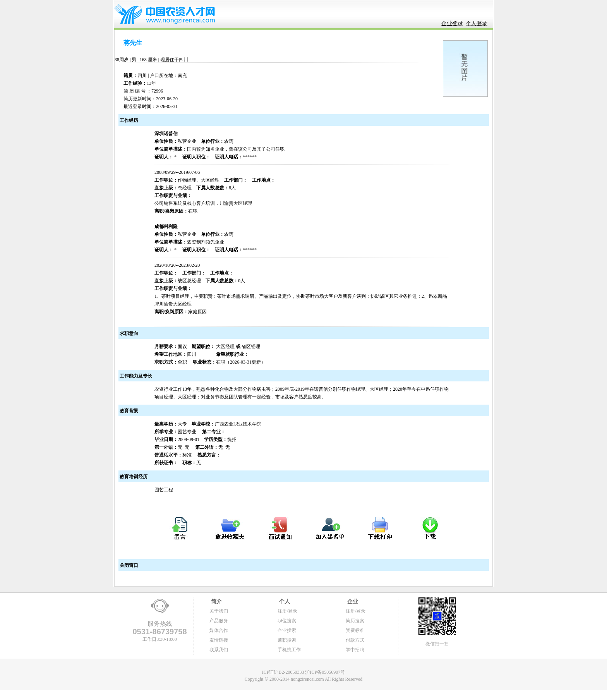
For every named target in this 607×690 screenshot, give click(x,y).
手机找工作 (289, 649)
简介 (215, 601)
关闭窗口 (128, 565)
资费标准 (355, 630)
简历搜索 (355, 620)
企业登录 (452, 23)
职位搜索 (287, 620)
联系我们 (218, 649)
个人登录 (476, 23)
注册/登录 (287, 611)
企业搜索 (287, 630)
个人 (284, 601)
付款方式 (355, 640)
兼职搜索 (287, 640)
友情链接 (218, 640)
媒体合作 (218, 630)
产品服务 (218, 620)
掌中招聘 (355, 649)
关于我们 (218, 611)
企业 (352, 601)
